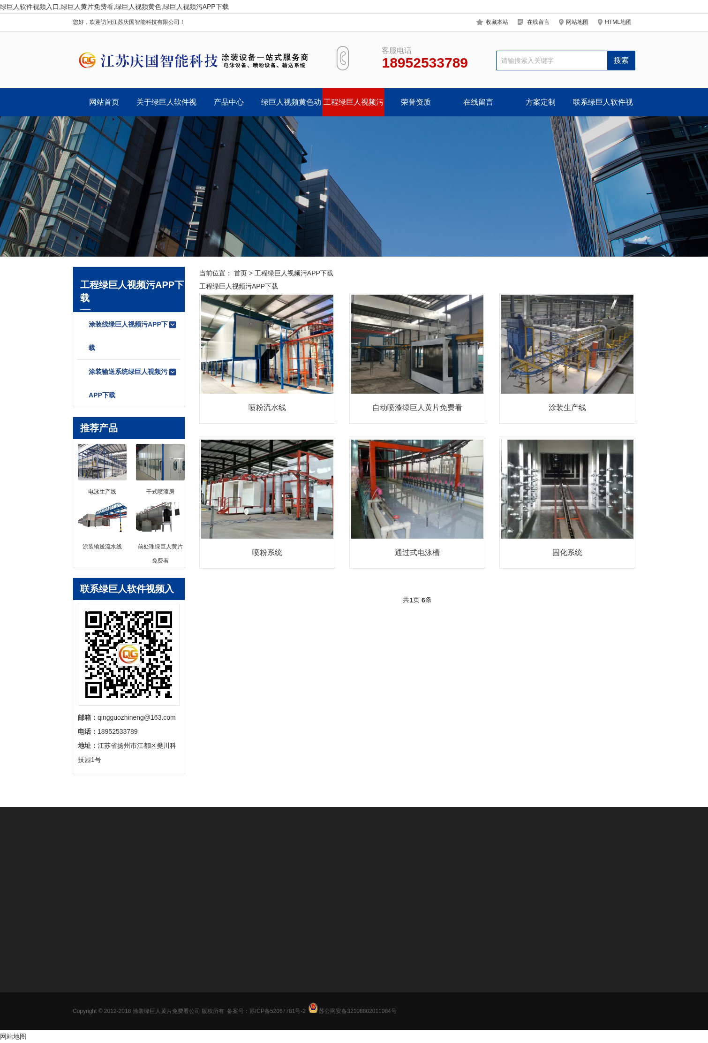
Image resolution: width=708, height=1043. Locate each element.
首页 (240, 273)
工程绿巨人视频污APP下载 (354, 107)
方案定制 (541, 102)
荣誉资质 (416, 102)
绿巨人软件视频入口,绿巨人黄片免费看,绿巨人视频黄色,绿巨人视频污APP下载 (114, 6)
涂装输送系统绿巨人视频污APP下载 (133, 383)
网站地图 (577, 22)
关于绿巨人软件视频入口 (166, 107)
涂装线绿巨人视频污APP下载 (133, 335)
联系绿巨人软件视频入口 (603, 107)
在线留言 (538, 22)
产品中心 (229, 102)
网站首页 (104, 102)
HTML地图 (618, 22)
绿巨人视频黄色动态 (291, 107)
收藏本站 (497, 22)
